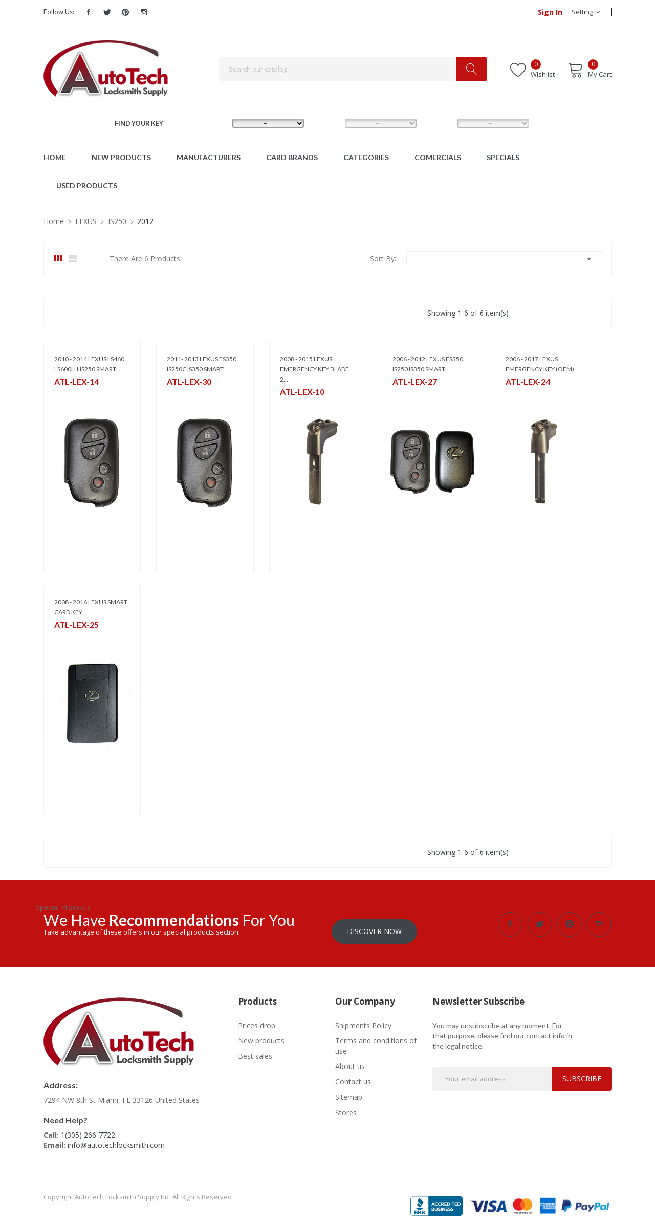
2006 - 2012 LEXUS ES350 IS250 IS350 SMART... (427, 364)
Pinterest (125, 12)
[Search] (353, 69)
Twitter (107, 12)
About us (350, 1059)
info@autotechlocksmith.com (116, 1137)
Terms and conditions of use (376, 1039)
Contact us (353, 1074)
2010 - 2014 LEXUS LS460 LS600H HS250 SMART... (89, 364)
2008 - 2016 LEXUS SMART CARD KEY (90, 607)
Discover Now (374, 924)
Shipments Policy (363, 1018)
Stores (346, 1105)
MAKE (214, 122)
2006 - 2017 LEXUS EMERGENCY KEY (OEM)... (542, 364)
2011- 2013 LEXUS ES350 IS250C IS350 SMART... (201, 364)
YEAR (438, 122)
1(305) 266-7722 (88, 1127)
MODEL (329, 122)
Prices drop (256, 1018)
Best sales (255, 1049)
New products (261, 1033)
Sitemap (348, 1090)
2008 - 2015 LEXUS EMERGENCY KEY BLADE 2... (314, 369)
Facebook (88, 12)
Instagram (144, 12)
